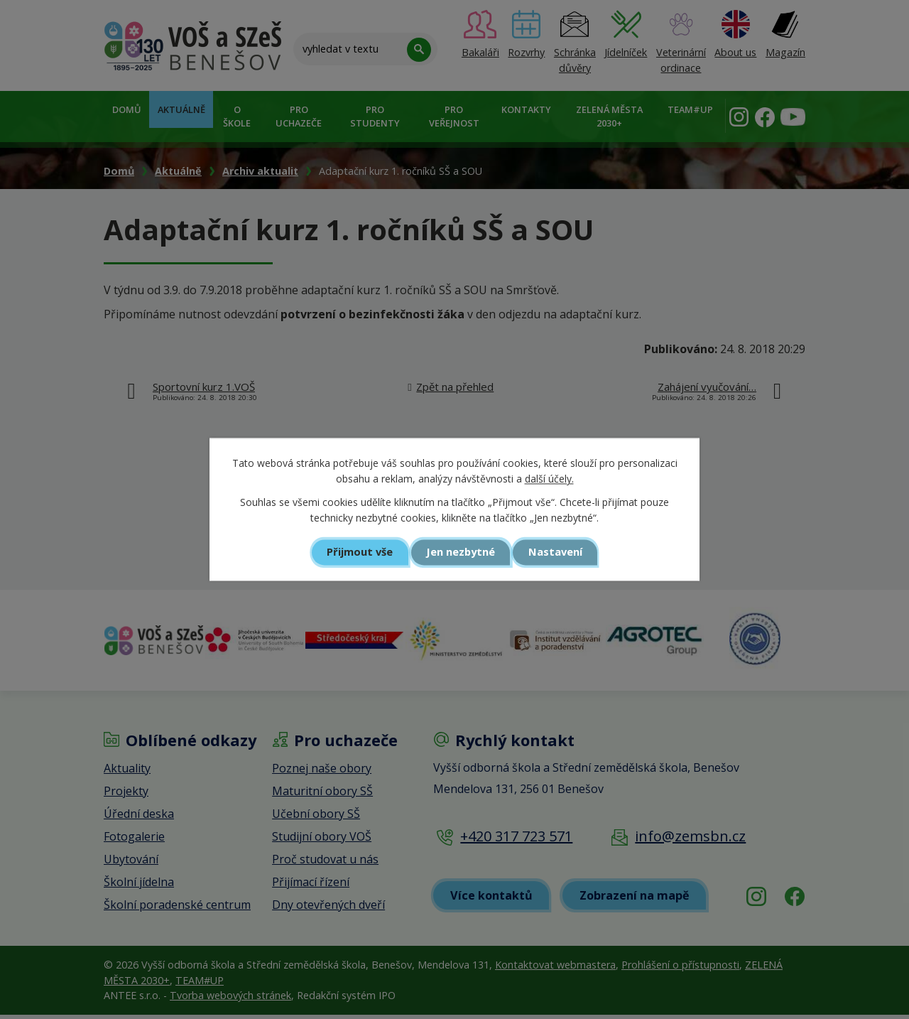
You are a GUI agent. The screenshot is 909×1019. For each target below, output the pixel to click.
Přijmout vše (359, 552)
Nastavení (557, 552)
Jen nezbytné (460, 552)
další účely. (549, 479)
